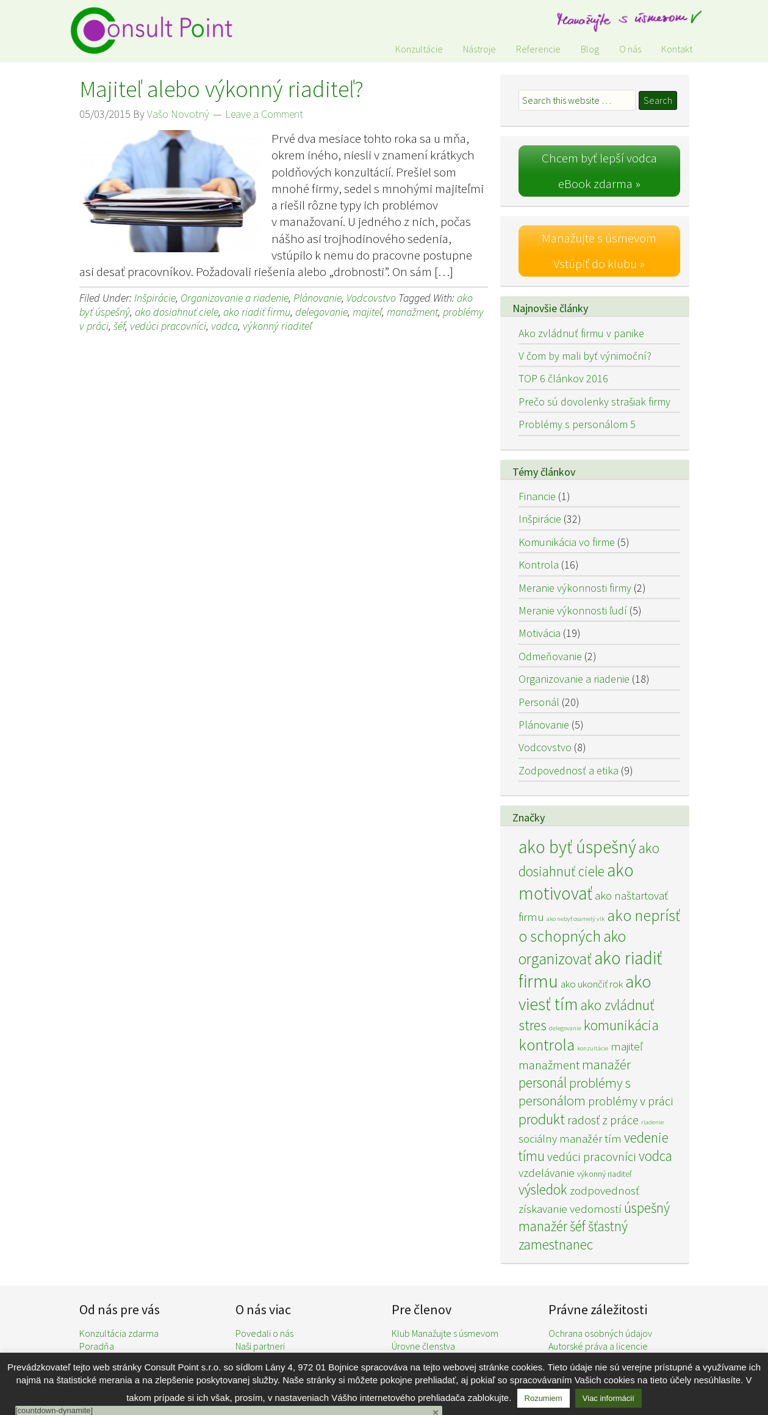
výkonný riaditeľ (277, 326)
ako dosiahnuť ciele (176, 312)
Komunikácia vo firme (567, 542)
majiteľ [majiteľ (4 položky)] (626, 1046)
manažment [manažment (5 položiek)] (549, 1065)
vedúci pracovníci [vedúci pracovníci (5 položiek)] (591, 1157)
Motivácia (540, 633)
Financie (537, 496)
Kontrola (539, 565)
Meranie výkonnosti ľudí (573, 610)
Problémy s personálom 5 (577, 424)
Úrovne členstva (423, 1346)
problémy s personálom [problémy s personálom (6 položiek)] (575, 1091)
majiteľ (367, 312)
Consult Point (158, 30)
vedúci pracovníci (168, 326)
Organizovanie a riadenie (235, 298)
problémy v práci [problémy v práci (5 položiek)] (630, 1101)
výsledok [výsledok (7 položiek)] (543, 1189)
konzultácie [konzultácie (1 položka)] (592, 1048)
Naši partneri (260, 1346)
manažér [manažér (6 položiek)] (606, 1064)
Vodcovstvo (371, 298)
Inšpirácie (155, 298)
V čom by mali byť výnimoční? (585, 356)
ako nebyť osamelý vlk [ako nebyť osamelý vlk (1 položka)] (576, 919)
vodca (224, 326)
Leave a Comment (264, 114)
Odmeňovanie (550, 656)
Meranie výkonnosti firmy (575, 588)
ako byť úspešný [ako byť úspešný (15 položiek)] (577, 846)
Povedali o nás (264, 1333)
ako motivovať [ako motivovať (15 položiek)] (576, 881)
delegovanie (321, 312)
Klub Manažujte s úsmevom (445, 1333)
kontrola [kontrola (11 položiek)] (547, 1045)
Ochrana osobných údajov (600, 1333)
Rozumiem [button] (543, 1398)
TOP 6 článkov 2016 (563, 378)
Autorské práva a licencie (598, 1346)
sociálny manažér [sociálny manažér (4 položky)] (560, 1138)
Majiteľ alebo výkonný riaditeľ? (221, 89)
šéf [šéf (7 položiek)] (578, 1226)
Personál (539, 702)
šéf (119, 326)
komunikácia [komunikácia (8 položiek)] (621, 1025)
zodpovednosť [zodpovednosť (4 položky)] (604, 1190)
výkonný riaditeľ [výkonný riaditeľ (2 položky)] (604, 1173)
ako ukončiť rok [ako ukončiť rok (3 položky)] (592, 984)
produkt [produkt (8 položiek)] (542, 1119)
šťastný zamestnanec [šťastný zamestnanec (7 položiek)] (573, 1235)
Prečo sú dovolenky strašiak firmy (594, 402)
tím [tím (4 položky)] (613, 1138)
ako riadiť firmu (256, 312)
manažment (412, 312)
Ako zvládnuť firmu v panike (581, 333)
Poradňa (96, 1346)
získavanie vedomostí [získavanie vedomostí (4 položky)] (570, 1208)
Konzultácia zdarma (119, 1333)
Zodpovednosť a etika (569, 770)
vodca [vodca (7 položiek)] (655, 1156)
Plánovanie (317, 298)
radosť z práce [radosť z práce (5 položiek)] (603, 1120)
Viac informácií (608, 1398)
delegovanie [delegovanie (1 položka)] (565, 1028)
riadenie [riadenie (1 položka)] (652, 1122)
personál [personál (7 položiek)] (543, 1082)
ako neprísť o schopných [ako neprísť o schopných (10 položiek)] (599, 925)
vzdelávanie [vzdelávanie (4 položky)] (547, 1172)
